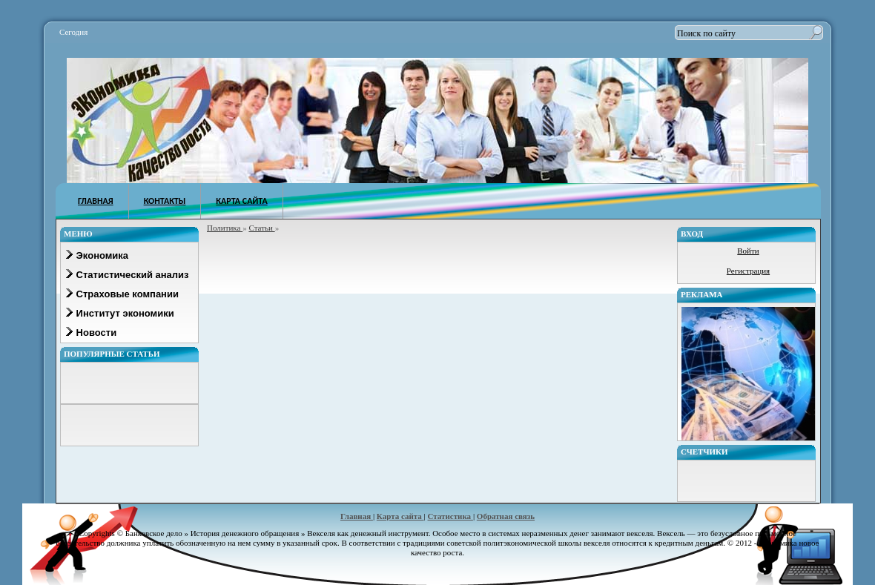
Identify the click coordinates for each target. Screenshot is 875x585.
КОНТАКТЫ (165, 201)
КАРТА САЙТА (241, 201)
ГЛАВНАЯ (95, 201)
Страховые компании (122, 294)
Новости (90, 332)
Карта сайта (400, 516)
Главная (356, 516)
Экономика (96, 255)
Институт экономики (119, 313)
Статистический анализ (127, 274)
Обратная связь (506, 516)
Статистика (450, 516)
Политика (224, 227)
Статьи (261, 227)
